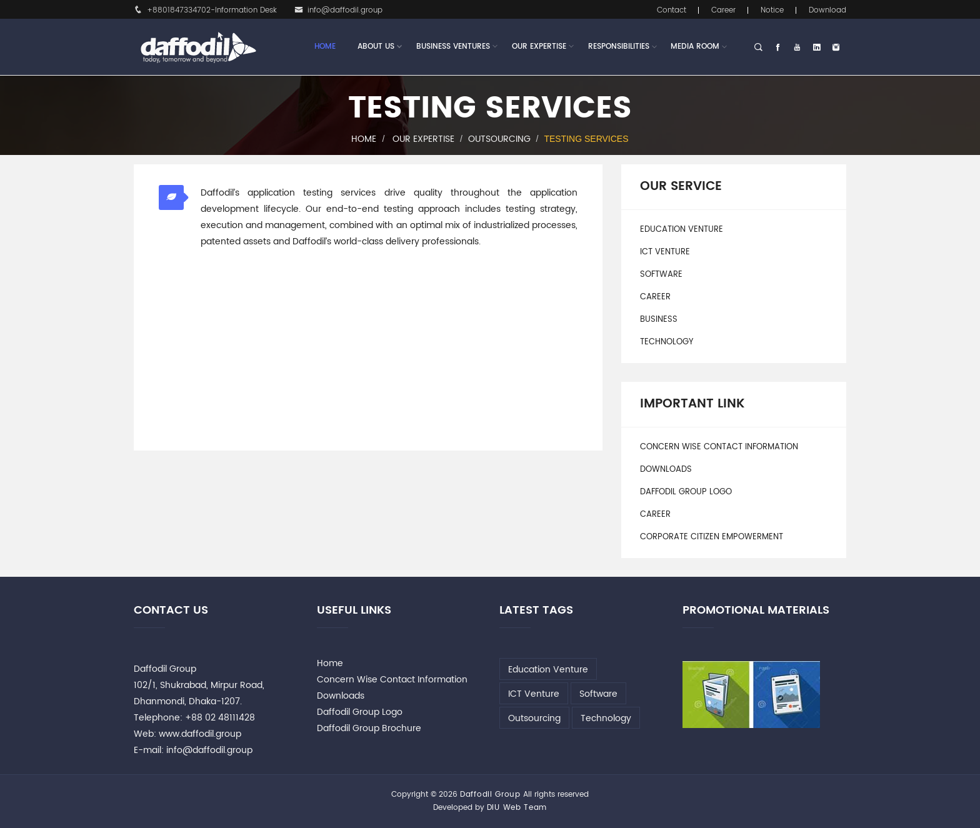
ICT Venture (665, 252)
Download (827, 10)
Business (659, 319)
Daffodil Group (490, 795)
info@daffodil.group (338, 10)
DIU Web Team (517, 808)
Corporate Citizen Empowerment (711, 537)
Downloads (666, 469)
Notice (772, 10)
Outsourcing (499, 139)
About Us (376, 47)
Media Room (695, 46)
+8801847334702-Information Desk (205, 10)
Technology (666, 342)
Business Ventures (453, 47)
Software (661, 274)
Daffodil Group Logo (686, 492)
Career (723, 10)
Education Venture (681, 229)
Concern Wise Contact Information (719, 447)
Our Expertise (539, 47)
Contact (671, 10)
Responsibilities (618, 46)
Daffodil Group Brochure (369, 728)
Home (325, 46)
